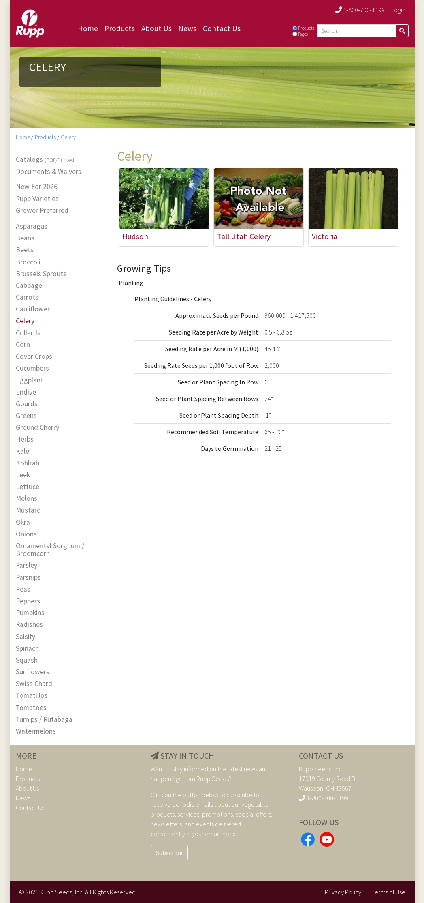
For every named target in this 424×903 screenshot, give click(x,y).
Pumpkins (30, 613)
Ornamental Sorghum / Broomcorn (50, 550)
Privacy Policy (343, 892)
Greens (26, 416)
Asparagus (31, 226)
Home (88, 28)
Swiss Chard (34, 684)
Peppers (28, 601)
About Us (156, 28)
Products (119, 28)
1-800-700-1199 (360, 10)
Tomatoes (31, 708)
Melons (26, 498)
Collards (28, 333)
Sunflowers (32, 672)
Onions (26, 534)
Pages (303, 34)
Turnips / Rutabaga (44, 719)
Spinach (27, 648)
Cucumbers (32, 368)
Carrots (27, 297)
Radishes (29, 624)
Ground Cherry (37, 427)
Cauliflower (33, 309)
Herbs (25, 439)
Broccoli (28, 262)
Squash (27, 660)
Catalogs (46, 160)
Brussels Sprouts (41, 274)
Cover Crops (34, 356)
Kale (22, 451)
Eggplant (29, 380)
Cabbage (29, 286)
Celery (68, 137)
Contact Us (222, 28)
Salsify (25, 637)
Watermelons (36, 731)
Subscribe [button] (169, 853)
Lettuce (27, 487)
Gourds (27, 404)
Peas (23, 589)
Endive (26, 392)
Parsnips (28, 577)
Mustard (28, 510)
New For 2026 (37, 187)
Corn (23, 345)
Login (398, 10)
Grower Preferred (42, 210)
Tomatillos (32, 695)
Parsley (26, 565)
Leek (23, 475)
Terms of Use (388, 892)
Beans (25, 238)
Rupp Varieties (37, 199)
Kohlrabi (28, 463)
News (187, 28)
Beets (25, 250)
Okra (23, 522)
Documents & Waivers (48, 172)
